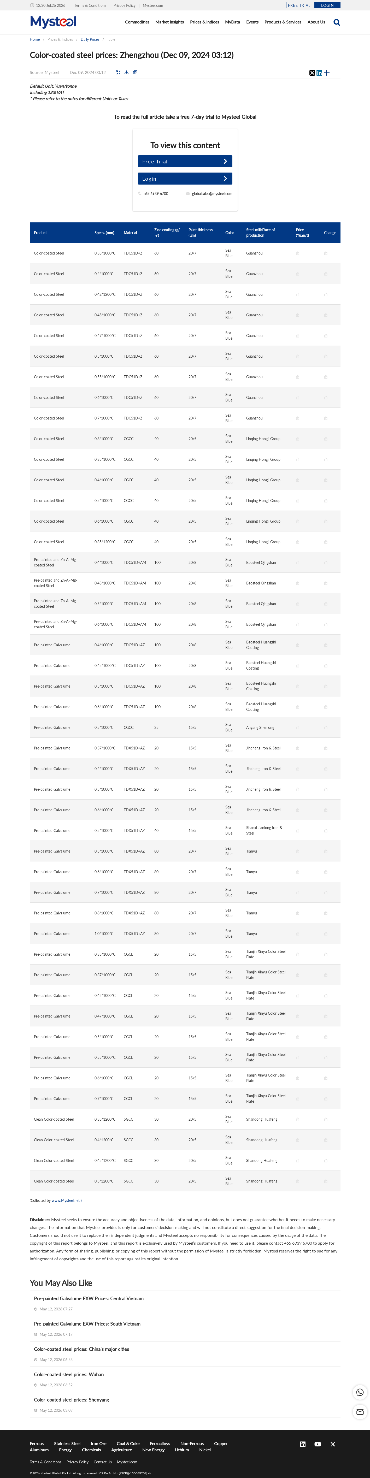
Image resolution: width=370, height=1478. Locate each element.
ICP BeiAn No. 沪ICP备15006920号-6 (125, 1473)
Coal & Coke (128, 1443)
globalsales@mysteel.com (212, 193)
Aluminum (39, 1449)
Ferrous (37, 1443)
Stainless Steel (67, 1443)
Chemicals (91, 1449)
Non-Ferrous (192, 1443)
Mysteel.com (153, 5)
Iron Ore (98, 1443)
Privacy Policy (125, 5)
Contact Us (103, 1462)
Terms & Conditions (91, 5)
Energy (65, 1449)
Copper (221, 1443)
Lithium (182, 1449)
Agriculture (121, 1449)
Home (35, 39)
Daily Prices (90, 39)
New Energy (153, 1449)
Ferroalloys (160, 1443)
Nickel (205, 1449)
